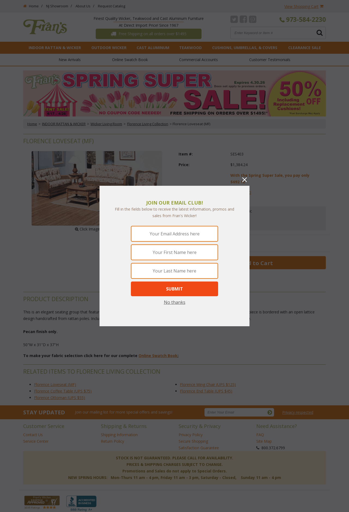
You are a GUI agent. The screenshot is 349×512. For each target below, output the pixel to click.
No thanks (174, 302)
